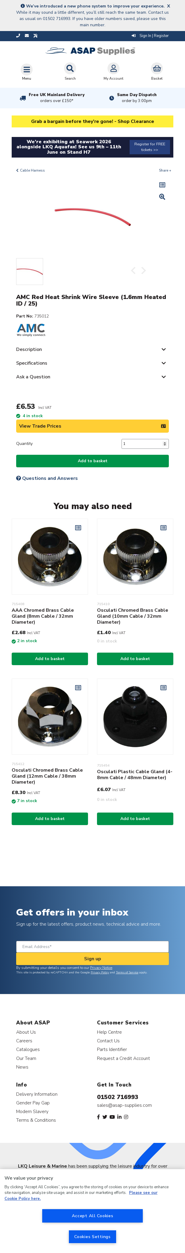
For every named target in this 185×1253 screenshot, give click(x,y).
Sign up (92, 958)
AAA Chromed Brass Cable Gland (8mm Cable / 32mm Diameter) (43, 616)
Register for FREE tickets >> (149, 146)
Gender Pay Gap (33, 1103)
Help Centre (109, 1032)
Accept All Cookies (92, 1216)
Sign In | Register (150, 35)
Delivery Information (36, 1094)
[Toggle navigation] (27, 72)
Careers (24, 1041)
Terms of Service (127, 972)
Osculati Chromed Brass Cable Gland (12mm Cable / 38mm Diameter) (47, 776)
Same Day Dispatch (137, 98)
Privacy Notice (101, 967)
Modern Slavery (32, 1111)
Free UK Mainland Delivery (56, 98)
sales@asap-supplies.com (124, 1105)
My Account (113, 71)
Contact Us (108, 1041)
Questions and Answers (47, 478)
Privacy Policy (100, 972)
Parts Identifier (112, 1049)
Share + (165, 170)
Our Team (26, 1058)
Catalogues (28, 1049)
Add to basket (92, 461)
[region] (92, 1211)
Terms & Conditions (36, 1120)
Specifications (31, 363)
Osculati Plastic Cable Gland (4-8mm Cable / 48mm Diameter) (134, 774)
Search (70, 71)
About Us (26, 1032)
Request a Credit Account (123, 1058)
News (22, 1067)
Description (29, 349)
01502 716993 (117, 1097)
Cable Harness (32, 170)
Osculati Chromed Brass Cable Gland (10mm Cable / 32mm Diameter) (132, 616)
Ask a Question (33, 377)
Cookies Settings (92, 1237)
